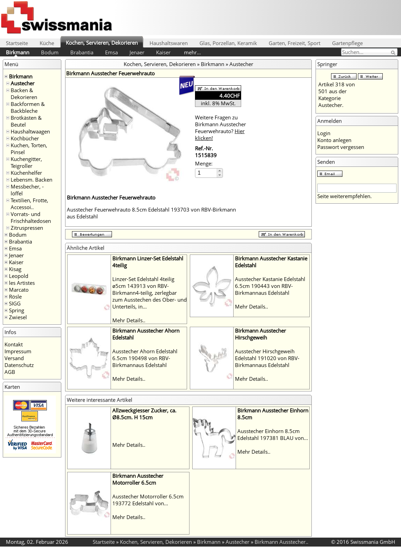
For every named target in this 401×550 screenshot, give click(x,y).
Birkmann (17, 52)
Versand (14, 358)
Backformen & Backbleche (28, 107)
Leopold (18, 275)
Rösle (15, 296)
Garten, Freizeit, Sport (294, 43)
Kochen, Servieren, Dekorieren (102, 42)
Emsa (111, 52)
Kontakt (13, 344)
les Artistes (22, 282)
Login (323, 133)
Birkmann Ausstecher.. (281, 541)
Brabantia (81, 52)
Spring (16, 310)
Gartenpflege (347, 43)
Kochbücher (25, 138)
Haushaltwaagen (30, 131)
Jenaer (137, 52)
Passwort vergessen (340, 146)
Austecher (22, 83)
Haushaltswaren (169, 43)
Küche (47, 43)
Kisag (15, 269)
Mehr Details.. (128, 320)
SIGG (15, 303)
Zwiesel (18, 317)
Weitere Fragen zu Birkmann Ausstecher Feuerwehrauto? (220, 127)
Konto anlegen (334, 140)
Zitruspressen (27, 227)
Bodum (50, 52)
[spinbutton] (206, 173)
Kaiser (163, 52)
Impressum (17, 351)
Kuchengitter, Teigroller (26, 162)
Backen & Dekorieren (24, 93)
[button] (220, 171)
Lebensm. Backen (31, 179)
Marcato (19, 289)
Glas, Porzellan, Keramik (228, 43)
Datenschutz (19, 365)
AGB (9, 371)
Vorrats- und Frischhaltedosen (31, 217)
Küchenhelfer (26, 172)
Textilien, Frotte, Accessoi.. (29, 204)
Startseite (17, 43)
